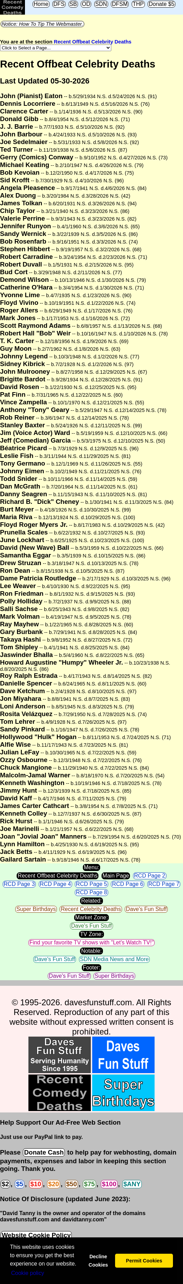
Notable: (91, 951)
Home (41, 4)
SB (73, 4)
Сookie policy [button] (27, 1273)
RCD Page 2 (149, 876)
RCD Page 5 (91, 884)
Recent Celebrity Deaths (91, 909)
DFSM (120, 4)
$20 (53, 1184)
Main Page (116, 876)
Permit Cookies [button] (144, 1260)
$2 (5, 1184)
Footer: (92, 967)
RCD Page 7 (164, 884)
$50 (71, 1184)
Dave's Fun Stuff (146, 909)
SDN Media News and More (114, 959)
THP (138, 4)
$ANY (132, 1184)
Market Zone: (91, 917)
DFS (58, 4)
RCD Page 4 (55, 884)
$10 (35, 1184)
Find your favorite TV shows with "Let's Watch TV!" (91, 942)
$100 (109, 1184)
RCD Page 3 (19, 884)
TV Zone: (91, 934)
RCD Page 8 (91, 892)
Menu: (91, 867)
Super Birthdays (36, 909)
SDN (101, 4)
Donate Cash (43, 1152)
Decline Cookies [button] (98, 1261)
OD (86, 4)
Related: (91, 901)
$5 (19, 1184)
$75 (89, 1184)
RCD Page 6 (127, 884)
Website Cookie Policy (36, 1235)
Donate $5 (161, 4)
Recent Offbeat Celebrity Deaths (92, 42)
